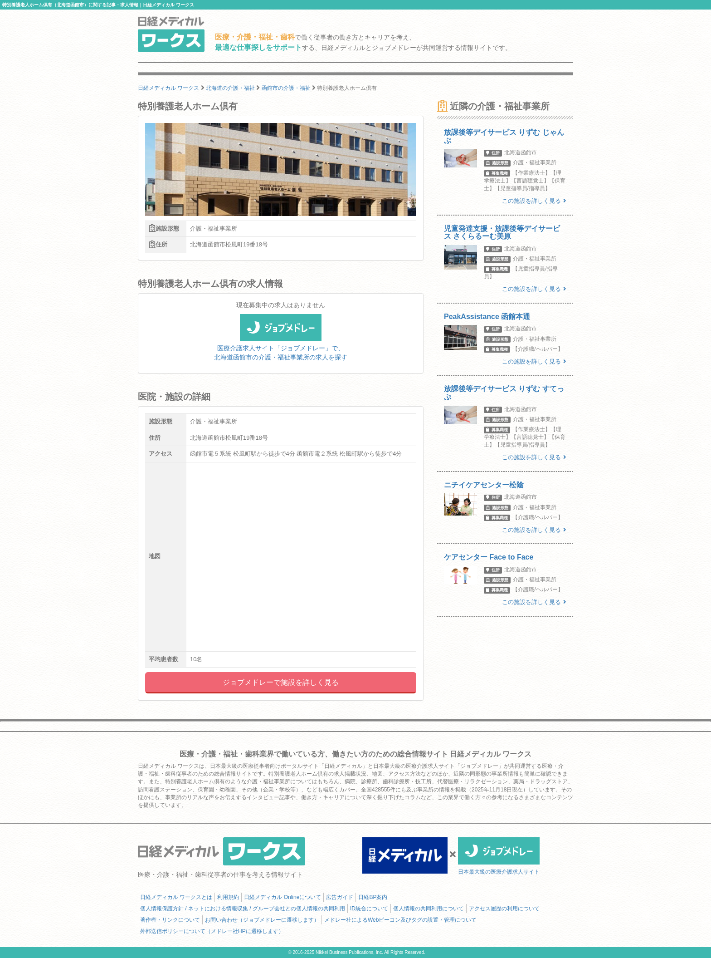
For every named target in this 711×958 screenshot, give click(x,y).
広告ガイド (339, 897)
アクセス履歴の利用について (504, 908)
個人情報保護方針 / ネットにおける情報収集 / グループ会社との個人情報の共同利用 (242, 908)
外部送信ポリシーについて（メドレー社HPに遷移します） (212, 931)
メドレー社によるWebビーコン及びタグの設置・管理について (400, 920)
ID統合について (369, 908)
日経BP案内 (372, 897)
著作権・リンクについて (170, 920)
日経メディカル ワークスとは (176, 897)
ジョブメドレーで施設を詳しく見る (281, 682)
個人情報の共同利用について (428, 908)
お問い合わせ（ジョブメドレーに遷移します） (262, 920)
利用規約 (228, 897)
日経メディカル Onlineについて (282, 897)
